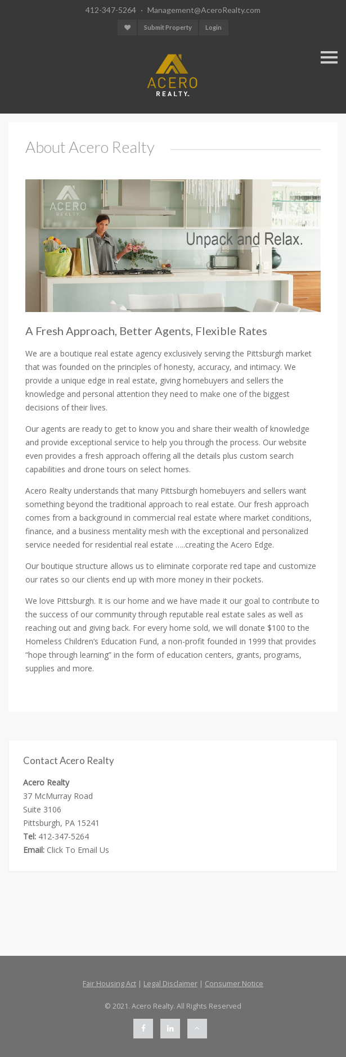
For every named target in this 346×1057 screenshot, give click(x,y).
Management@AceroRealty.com (203, 10)
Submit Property (168, 27)
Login (213, 27)
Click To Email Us (78, 849)
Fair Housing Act (109, 983)
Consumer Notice (234, 983)
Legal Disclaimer (170, 983)
